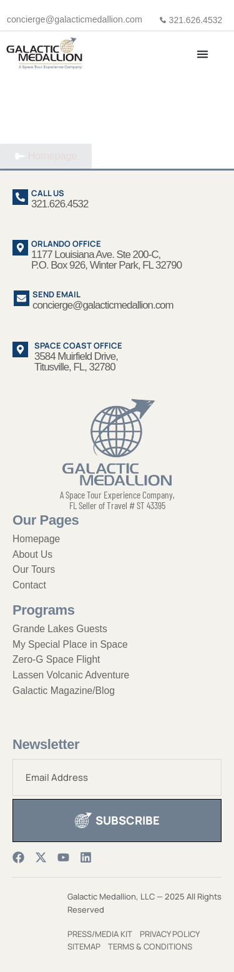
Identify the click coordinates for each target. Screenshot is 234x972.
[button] (203, 54)
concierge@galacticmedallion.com (74, 19)
